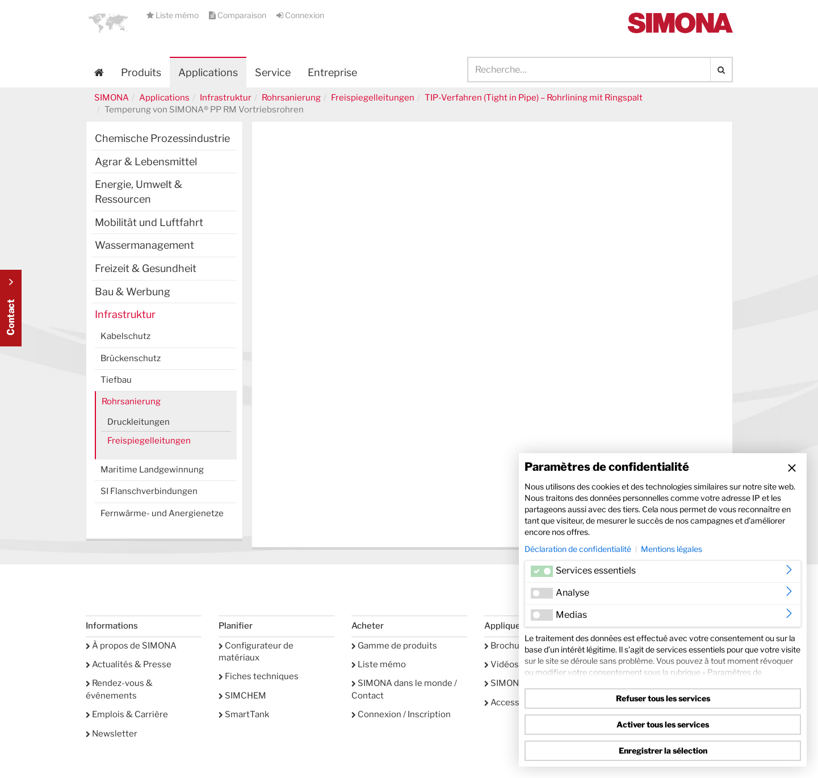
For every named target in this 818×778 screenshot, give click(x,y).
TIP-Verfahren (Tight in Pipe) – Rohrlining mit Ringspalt (534, 98)
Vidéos (501, 664)
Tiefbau (116, 380)
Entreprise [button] (332, 72)
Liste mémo (173, 15)
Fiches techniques (259, 676)
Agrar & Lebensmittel (146, 162)
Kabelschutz (125, 336)
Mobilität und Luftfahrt (149, 222)
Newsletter (111, 734)
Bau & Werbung (132, 292)
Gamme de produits (394, 646)
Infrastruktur (225, 98)
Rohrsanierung (291, 98)
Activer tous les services (662, 724)
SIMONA (111, 98)
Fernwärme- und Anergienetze (162, 513)
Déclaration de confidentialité (578, 549)
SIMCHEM (242, 696)
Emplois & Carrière (127, 714)
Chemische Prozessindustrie (162, 138)
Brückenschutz (130, 358)
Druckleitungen (138, 422)
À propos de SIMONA (131, 646)
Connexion (300, 15)
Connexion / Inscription (401, 714)
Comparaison (238, 15)
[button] (108, 23)
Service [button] (273, 72)
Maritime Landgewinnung (152, 470)
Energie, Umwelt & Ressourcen (138, 191)
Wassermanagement (144, 245)
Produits (141, 72)
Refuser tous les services (663, 698)
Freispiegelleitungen (372, 98)
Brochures (508, 646)
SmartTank (244, 714)
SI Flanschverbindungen (149, 491)
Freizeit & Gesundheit (145, 268)
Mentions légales (671, 549)
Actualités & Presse (128, 664)
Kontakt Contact (11, 308)
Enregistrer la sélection (663, 750)
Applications (208, 72)
